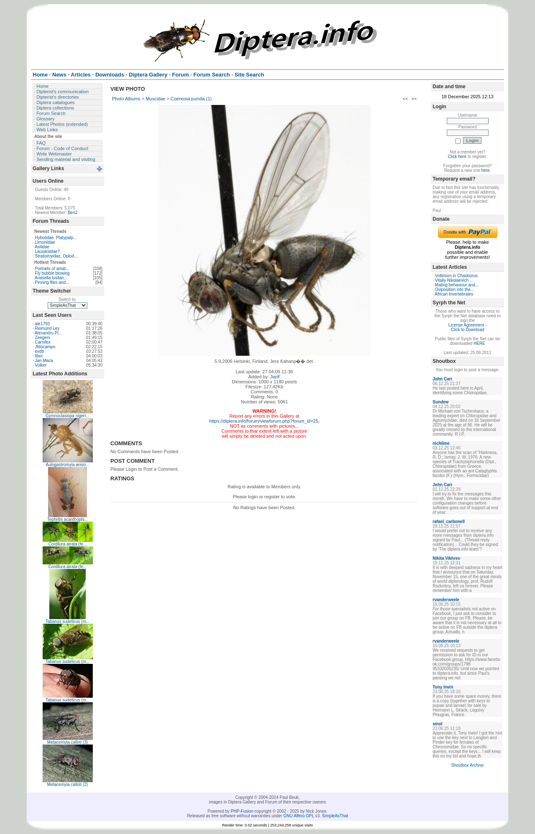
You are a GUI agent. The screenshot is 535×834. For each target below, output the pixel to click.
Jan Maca (44, 360)
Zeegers (43, 337)
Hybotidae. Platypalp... (56, 237)
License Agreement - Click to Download (467, 327)
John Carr (442, 379)
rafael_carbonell (449, 521)
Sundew (440, 402)
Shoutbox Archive (467, 765)
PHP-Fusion (242, 811)
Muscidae (155, 98)
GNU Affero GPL (298, 816)
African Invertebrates (454, 294)
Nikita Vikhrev (446, 558)
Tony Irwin (443, 687)
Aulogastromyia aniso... (67, 464)
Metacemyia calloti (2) (67, 784)
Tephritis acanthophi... (67, 519)
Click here (457, 156)
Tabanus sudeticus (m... (68, 621)
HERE (479, 343)
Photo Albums (126, 98)
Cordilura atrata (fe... (67, 544)
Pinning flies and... (52, 282)
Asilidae (42, 247)
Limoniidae (45, 242)
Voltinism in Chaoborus (456, 275)
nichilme (441, 443)
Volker (41, 365)
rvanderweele (446, 599)
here (486, 170)
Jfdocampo (45, 346)
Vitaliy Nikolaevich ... (454, 280)
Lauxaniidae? (47, 251)
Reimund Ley (47, 328)
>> (414, 98)
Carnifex (43, 342)
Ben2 (72, 212)
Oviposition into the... (454, 289)
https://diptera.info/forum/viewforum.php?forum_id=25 (263, 420)
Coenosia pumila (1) (191, 98)
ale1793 (42, 323)
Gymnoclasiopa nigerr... (67, 415)
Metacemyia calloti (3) (67, 742)
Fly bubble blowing (52, 273)
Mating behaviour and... (457, 285)
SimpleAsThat (335, 816)
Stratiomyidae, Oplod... (56, 256)
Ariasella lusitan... (51, 277)
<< (405, 98)
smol (437, 724)
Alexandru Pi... (48, 333)
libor (39, 356)
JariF (275, 376)
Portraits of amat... (52, 268)
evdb (39, 351)
